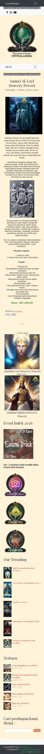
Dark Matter (10, 90)
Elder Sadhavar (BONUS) (22, 694)
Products (21, 90)
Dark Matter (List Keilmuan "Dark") (26, 621)
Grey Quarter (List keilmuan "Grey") (26, 583)
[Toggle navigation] (35, 3)
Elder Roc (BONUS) (20, 703)
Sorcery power (32, 90)
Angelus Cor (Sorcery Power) (22, 371)
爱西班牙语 (35, 752)
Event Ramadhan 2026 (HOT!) (24, 665)
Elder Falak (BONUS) (21, 684)
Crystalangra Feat (26, 749)
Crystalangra (12, 3)
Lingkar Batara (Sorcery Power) (22, 414)
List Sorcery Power (20, 602)
